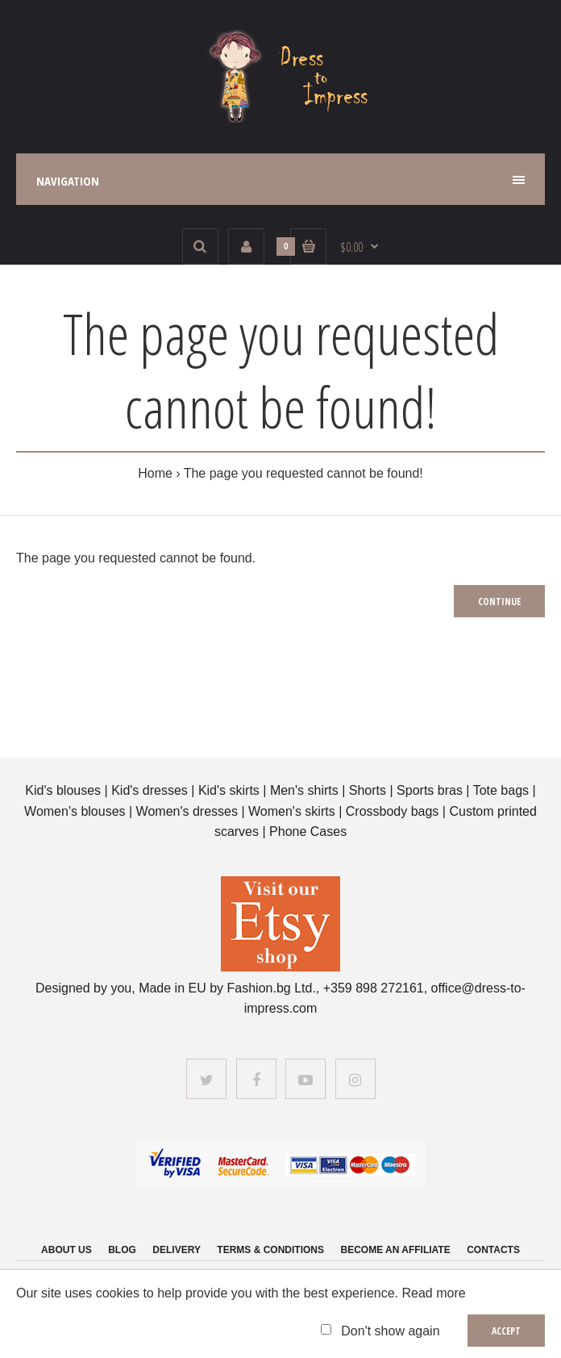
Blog (122, 1250)
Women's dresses (189, 811)
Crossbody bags (392, 811)
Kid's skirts (229, 790)
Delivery (176, 1250)
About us (66, 1250)
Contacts (493, 1250)
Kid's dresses (149, 790)
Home (155, 473)
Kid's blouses (63, 790)
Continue (499, 601)
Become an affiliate (395, 1250)
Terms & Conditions (270, 1250)
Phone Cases (308, 831)
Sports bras (430, 790)
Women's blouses (74, 811)
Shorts (367, 790)
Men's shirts (304, 790)
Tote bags (501, 790)
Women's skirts (291, 811)
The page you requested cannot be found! (303, 473)
